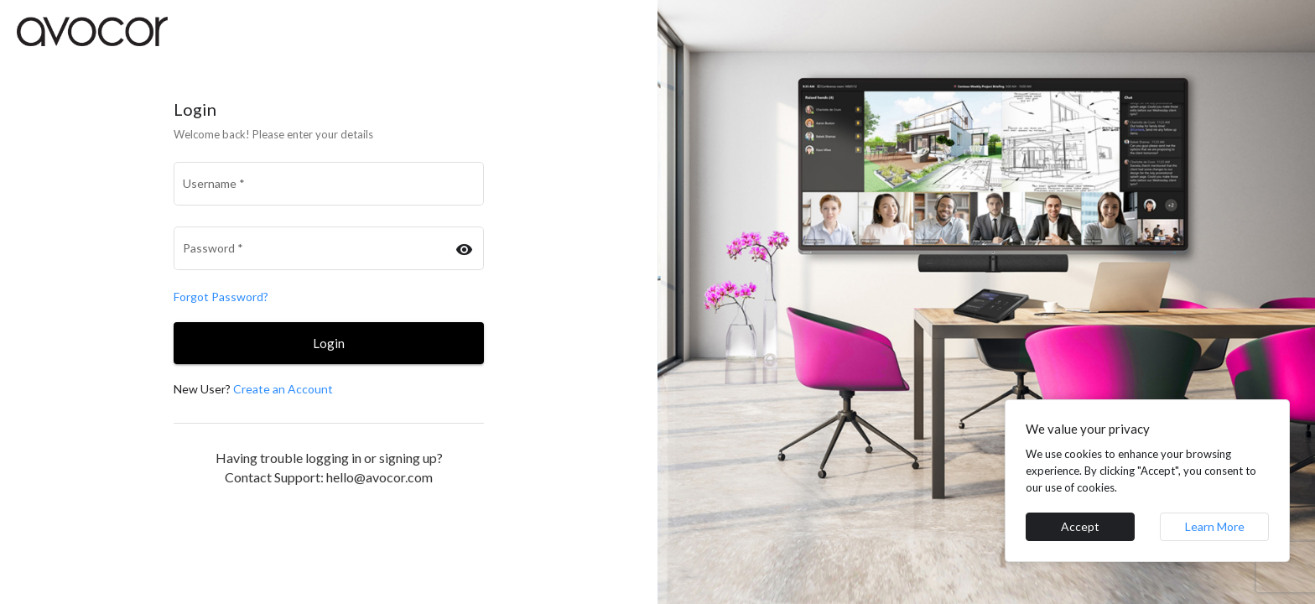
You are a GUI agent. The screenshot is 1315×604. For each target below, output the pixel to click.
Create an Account (283, 389)
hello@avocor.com (379, 477)
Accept (1080, 526)
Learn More (1215, 526)
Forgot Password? (221, 296)
